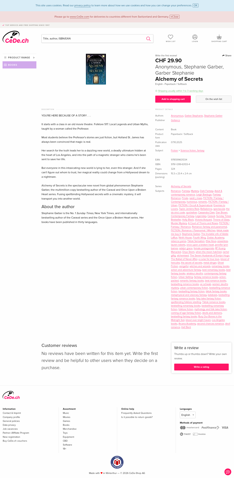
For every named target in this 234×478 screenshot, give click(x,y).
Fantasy (186, 191)
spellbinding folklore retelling (186, 302)
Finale (185, 198)
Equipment (68, 436)
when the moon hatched (209, 252)
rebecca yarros (178, 241)
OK (195, 5)
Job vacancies (10, 428)
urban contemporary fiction (194, 288)
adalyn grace (185, 248)
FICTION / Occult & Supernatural (195, 205)
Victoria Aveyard (203, 220)
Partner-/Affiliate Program (16, 432)
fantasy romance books (206, 277)
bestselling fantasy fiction (191, 291)
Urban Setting (185, 277)
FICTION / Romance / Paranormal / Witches (193, 230)
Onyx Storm (188, 252)
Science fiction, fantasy (192, 150)
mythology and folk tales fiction (210, 309)
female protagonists (204, 248)
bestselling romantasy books (185, 306)
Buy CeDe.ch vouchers (15, 440)
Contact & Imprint (12, 413)
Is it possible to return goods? (137, 417)
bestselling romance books (185, 284)
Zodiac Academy (215, 237)
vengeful (183, 266)
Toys (65, 432)
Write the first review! (166, 55)
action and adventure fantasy (186, 270)
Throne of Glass (221, 220)
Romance (176, 191)
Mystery (195, 191)
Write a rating (201, 366)
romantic (202, 202)
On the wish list (213, 99)
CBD (65, 440)
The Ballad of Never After (184, 259)
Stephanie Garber (213, 116)
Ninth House (185, 237)
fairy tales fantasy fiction (208, 298)
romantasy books (220, 266)
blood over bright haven (198, 320)
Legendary (200, 216)
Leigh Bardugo (204, 194)
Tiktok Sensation (196, 241)
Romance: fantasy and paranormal (209, 227)
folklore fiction (185, 309)
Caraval (211, 216)
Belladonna (206, 209)
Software (67, 444)
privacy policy (82, 5)
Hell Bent (186, 327)
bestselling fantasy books (184, 316)
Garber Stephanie (194, 116)
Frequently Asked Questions (136, 413)
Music (66, 413)
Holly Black (188, 220)
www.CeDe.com (79, 16)
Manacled (176, 252)
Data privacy (9, 425)
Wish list (171, 38)
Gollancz (175, 120)
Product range (19, 57)
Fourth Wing (199, 237)
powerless (222, 241)
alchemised (183, 255)
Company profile (11, 417)
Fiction (174, 150)
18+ (64, 448)
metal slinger (209, 263)
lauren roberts (178, 245)
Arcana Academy (187, 323)
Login (195, 38)
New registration (11, 436)
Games (66, 421)
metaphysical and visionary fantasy (189, 295)
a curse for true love (208, 259)
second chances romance (210, 323)
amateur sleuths (195, 273)
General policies (11, 421)
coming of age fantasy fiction (186, 313)
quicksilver (191, 212)
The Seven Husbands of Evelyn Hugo (209, 255)
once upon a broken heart (200, 245)
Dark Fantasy (206, 191)
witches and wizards (200, 266)
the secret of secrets (191, 263)
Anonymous (177, 116)
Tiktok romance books (213, 302)
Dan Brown (222, 212)
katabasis (212, 295)
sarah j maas (195, 198)
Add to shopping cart (173, 99)
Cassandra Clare (206, 212)
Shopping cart (219, 38)
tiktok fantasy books (216, 291)
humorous (192, 202)
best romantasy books (213, 270)
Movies (66, 417)
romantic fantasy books (192, 280)
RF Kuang (220, 248)
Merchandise (70, 428)
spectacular (219, 209)
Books (12, 65)
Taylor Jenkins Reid (189, 209)
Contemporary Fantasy (182, 216)
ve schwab (205, 284)
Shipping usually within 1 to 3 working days (180, 90)
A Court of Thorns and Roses (203, 223)
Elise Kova (211, 241)
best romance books (215, 280)
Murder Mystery (179, 223)
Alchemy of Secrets (181, 186)
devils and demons (212, 313)
